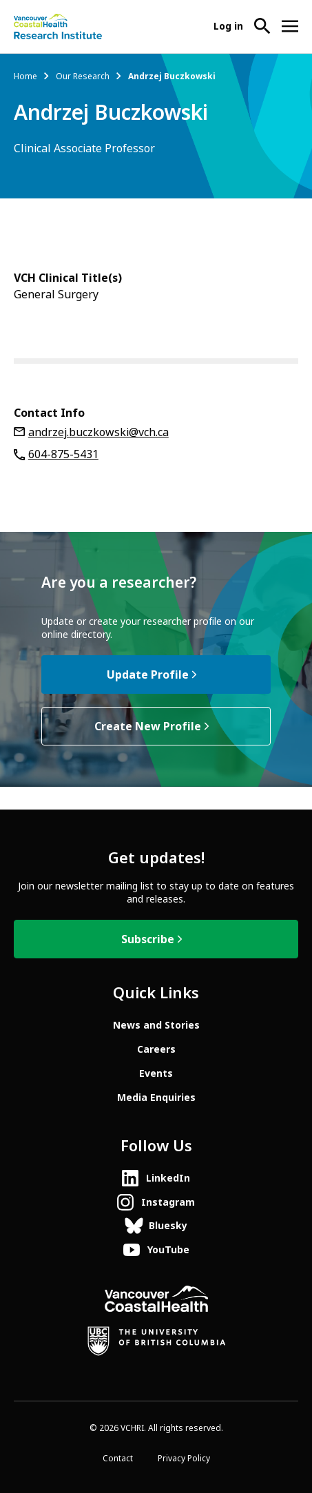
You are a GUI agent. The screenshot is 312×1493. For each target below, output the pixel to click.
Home (25, 76)
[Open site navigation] (290, 26)
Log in (228, 26)
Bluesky (168, 1226)
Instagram (168, 1202)
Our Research (83, 76)
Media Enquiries (156, 1097)
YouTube (168, 1250)
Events (156, 1073)
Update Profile (148, 675)
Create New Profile (147, 726)
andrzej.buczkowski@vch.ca (98, 432)
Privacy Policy (184, 1458)
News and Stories (156, 1025)
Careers (156, 1049)
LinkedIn (168, 1178)
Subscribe (147, 939)
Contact (118, 1458)
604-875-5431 (63, 454)
